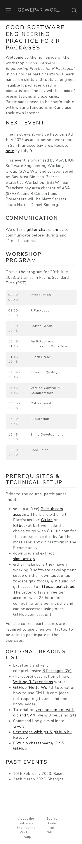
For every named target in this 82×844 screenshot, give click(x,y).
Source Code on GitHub (52, 825)
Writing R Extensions (33, 681)
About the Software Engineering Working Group (26, 828)
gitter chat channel (45, 229)
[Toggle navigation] (8, 10)
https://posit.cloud (56, 586)
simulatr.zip (24, 559)
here (10, 150)
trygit (18, 726)
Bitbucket (22, 525)
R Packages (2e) (57, 670)
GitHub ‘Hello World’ (33, 687)
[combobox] (74, 10)
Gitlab (47, 519)
